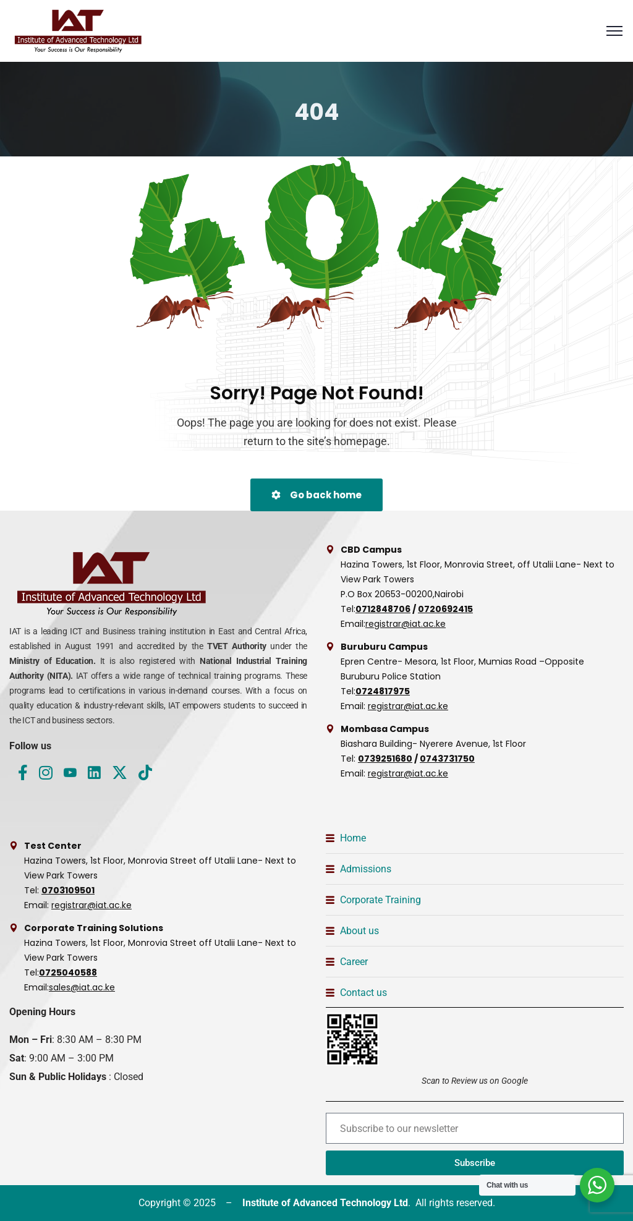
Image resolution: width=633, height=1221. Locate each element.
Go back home (316, 494)
